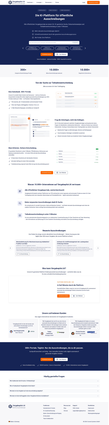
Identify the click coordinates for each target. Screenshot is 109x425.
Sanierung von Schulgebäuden (30, 48)
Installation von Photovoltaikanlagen (45, 48)
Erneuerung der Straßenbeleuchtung (75, 48)
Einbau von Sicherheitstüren (60, 48)
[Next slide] (97, 328)
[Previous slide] (10, 328)
